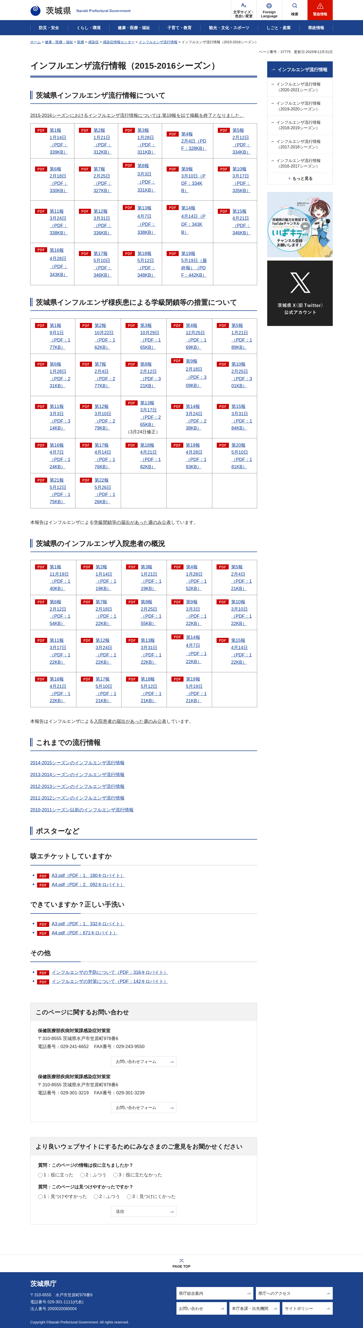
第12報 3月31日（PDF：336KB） (103, 222)
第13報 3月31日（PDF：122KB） (151, 651)
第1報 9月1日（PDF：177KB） (60, 336)
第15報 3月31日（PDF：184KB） (241, 417)
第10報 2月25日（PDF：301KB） (241, 375)
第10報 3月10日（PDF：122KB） (241, 612)
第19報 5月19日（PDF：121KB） (196, 690)
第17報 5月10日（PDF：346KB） (103, 264)
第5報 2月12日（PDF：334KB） (241, 141)
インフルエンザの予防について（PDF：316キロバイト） (110, 972)
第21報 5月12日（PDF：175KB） (60, 491)
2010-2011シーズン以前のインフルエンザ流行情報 (82, 809)
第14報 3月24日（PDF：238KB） (196, 417)
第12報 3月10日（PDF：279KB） (105, 417)
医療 (80, 42)
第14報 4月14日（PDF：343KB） (193, 220)
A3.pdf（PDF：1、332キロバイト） (88, 923)
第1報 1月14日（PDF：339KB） (59, 141)
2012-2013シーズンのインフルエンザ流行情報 (77, 786)
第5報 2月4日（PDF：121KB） (241, 577)
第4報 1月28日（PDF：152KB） (196, 577)
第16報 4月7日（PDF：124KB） (60, 456)
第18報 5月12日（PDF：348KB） (146, 264)
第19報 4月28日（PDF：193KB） (196, 456)
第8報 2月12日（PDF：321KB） (150, 375)
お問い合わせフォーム (136, 1061)
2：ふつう (96, 1174)
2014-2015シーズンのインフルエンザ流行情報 (77, 762)
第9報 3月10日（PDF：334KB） (193, 180)
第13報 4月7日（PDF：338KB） (146, 220)
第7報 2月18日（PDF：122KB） (106, 612)
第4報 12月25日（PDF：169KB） (196, 336)
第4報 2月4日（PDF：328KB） (194, 141)
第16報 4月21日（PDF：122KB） (60, 690)
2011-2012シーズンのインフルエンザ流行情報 (77, 798)
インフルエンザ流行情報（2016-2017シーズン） (298, 163)
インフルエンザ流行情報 (158, 42)
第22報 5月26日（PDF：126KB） (105, 491)
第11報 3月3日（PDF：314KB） (60, 417)
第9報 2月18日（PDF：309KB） (196, 373)
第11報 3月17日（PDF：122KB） (60, 651)
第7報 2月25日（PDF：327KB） (103, 180)
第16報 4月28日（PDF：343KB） (59, 262)
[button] (269, 10)
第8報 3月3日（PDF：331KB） (146, 178)
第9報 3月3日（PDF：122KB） (196, 612)
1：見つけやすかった (65, 1196)
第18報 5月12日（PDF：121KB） (151, 690)
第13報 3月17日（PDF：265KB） (150, 413)
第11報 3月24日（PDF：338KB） (59, 222)
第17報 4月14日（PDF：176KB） (105, 456)
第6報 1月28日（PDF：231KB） (60, 375)
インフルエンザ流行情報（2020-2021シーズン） (298, 87)
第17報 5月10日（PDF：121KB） (106, 690)
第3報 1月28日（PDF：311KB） (146, 141)
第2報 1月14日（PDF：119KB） (106, 577)
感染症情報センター (119, 42)
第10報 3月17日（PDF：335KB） (241, 180)
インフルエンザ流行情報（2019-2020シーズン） (298, 106)
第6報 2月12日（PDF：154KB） (60, 612)
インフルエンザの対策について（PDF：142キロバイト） (110, 981)
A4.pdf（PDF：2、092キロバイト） (88, 884)
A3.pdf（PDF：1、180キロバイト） (88, 875)
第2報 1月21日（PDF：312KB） (103, 141)
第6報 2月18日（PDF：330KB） (59, 180)
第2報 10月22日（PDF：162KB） (105, 336)
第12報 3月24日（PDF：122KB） (106, 651)
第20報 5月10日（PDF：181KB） (241, 456)
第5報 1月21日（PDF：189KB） (241, 336)
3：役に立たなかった (140, 1174)
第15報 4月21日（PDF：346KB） (241, 222)
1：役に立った (58, 1174)
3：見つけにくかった (154, 1196)
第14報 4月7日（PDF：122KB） (196, 649)
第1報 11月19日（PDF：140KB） (60, 577)
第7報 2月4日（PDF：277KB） (105, 375)
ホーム (35, 42)
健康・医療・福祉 (59, 42)
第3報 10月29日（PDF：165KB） (150, 336)
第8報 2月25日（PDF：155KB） (151, 612)
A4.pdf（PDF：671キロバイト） (85, 932)
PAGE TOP (181, 1266)
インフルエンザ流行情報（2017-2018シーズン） (298, 144)
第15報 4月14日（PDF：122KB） (241, 651)
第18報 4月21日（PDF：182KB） (150, 456)
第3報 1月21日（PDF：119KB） (151, 577)
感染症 (93, 42)
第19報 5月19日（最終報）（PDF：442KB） (194, 264)
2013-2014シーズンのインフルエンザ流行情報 (77, 774)
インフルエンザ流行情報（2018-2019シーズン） (298, 125)
